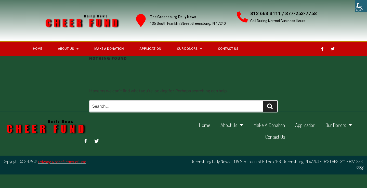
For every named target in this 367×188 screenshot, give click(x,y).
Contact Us (228, 49)
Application (150, 49)
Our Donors (189, 49)
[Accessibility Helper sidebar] (361, 6)
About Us (68, 49)
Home (37, 49)
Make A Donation (109, 49)
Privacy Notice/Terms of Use (62, 162)
